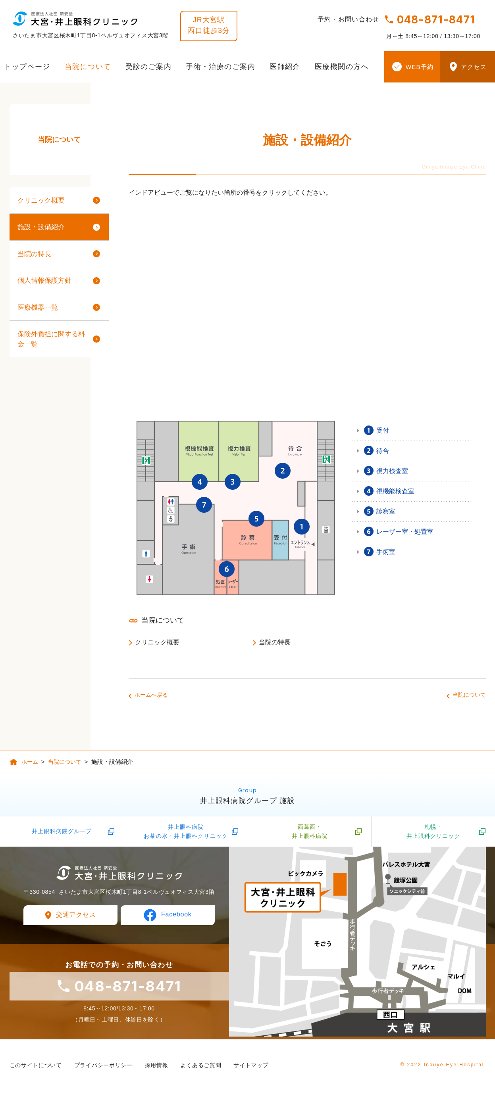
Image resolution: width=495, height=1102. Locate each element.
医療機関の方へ (342, 66)
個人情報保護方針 (44, 280)
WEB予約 (419, 66)
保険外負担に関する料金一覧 (51, 339)
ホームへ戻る (151, 695)
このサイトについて (36, 1068)
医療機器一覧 (37, 307)
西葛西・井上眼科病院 (310, 833)
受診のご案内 (148, 66)
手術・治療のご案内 (220, 66)
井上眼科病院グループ (62, 834)
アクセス (474, 66)
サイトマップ (250, 1068)
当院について (88, 66)
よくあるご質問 (200, 1068)
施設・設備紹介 (41, 227)
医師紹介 (285, 66)
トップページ (27, 66)
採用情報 (156, 1068)
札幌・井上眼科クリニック (433, 833)
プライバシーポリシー (103, 1068)
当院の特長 (275, 642)
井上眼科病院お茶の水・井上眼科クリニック (186, 833)
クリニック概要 (157, 642)
